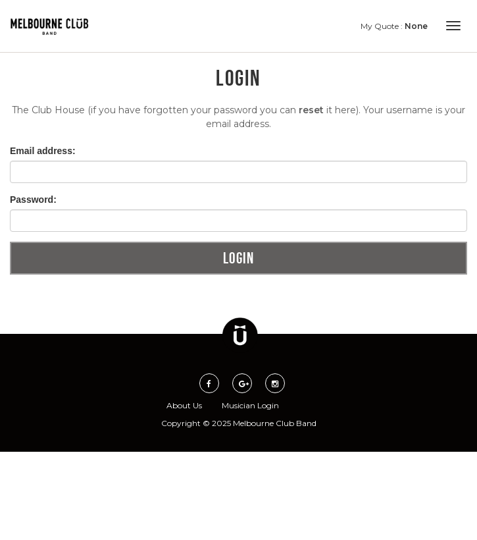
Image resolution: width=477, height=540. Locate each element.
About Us (184, 405)
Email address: (43, 151)
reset (311, 110)
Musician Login (250, 405)
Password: (33, 199)
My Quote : (394, 26)
